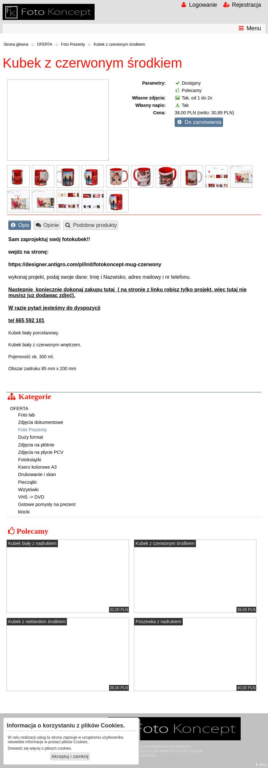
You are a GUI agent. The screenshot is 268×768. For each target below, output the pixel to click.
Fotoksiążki (29, 459)
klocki (24, 511)
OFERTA (44, 44)
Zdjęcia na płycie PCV (40, 452)
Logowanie (198, 5)
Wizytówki (28, 489)
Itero (260, 765)
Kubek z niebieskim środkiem (37, 621)
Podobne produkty (90, 225)
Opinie (47, 225)
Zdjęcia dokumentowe (40, 422)
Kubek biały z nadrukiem (32, 543)
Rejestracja (242, 5)
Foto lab (26, 414)
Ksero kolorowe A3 (37, 467)
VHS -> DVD (31, 497)
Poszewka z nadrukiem (158, 621)
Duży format (30, 437)
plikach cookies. (58, 748)
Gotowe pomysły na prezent (46, 504)
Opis (19, 225)
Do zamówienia (198, 122)
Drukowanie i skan (37, 474)
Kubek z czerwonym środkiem (119, 44)
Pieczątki (27, 482)
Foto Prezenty (73, 44)
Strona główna (16, 44)
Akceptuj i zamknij (69, 756)
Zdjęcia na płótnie (36, 444)
